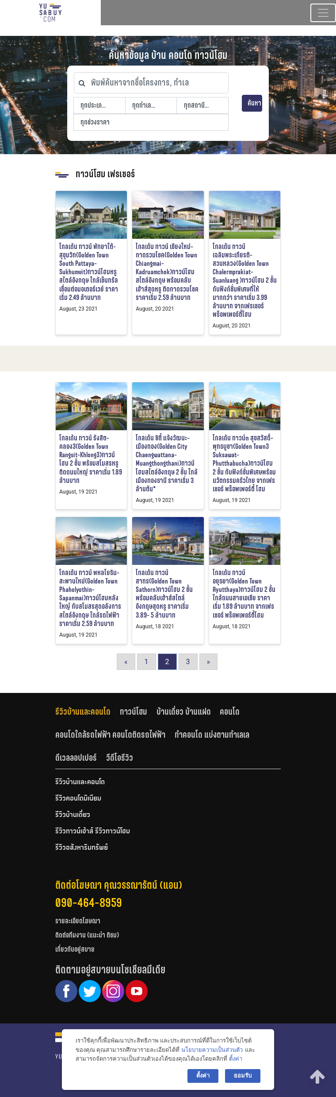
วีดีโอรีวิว (119, 757)
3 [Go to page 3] (188, 661)
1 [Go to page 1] (147, 661)
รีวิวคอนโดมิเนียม (78, 798)
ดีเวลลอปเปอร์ (76, 757)
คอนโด (230, 711)
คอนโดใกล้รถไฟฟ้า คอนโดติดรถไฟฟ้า (110, 734)
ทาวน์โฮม (133, 711)
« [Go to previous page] (126, 661)
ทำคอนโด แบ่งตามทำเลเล (212, 734)
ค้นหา (254, 103)
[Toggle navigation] (323, 13)
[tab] (87, 712)
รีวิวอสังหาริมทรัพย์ (81, 848)
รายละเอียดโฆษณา (77, 921)
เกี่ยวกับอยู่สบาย (75, 949)
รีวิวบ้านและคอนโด (83, 711)
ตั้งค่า (235, 1058)
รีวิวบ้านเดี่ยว (72, 815)
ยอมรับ (243, 1075)
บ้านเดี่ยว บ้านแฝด (184, 711)
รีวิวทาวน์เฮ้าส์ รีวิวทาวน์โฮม (92, 831)
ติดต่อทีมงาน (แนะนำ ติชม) (87, 935)
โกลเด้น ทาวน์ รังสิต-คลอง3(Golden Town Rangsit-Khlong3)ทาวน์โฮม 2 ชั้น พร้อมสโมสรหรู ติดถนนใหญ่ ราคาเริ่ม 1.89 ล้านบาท (90, 459)
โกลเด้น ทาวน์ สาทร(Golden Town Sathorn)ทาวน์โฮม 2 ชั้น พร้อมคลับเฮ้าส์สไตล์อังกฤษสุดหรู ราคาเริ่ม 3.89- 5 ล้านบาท (164, 594)
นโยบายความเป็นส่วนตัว (212, 1049)
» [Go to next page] (208, 661)
